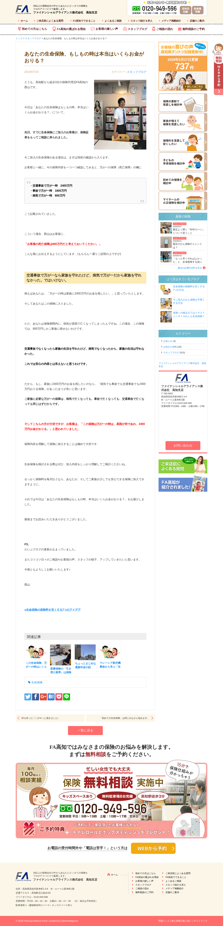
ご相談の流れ (164, 29)
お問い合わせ (183, 445)
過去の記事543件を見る (190, 268)
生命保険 (37, 682)
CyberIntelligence (69, 921)
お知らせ (167, 341)
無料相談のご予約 (193, 29)
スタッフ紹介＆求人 (141, 21)
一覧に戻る (85, 730)
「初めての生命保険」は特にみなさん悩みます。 (124, 718)
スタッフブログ (137, 29)
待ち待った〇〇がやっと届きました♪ (40, 718)
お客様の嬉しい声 (107, 28)
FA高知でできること (84, 21)
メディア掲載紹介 (171, 21)
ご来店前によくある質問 (49, 21)
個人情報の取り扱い (181, 921)
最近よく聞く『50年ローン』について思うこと (189, 231)
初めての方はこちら (34, 28)
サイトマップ (200, 921)
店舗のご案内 (197, 21)
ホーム (24, 21)
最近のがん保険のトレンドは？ (187, 246)
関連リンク (164, 921)
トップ (19, 38)
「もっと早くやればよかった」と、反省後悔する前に (187, 260)
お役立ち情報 (170, 346)
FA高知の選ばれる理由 (71, 29)
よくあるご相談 (113, 21)
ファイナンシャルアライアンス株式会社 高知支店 (65, 12)
